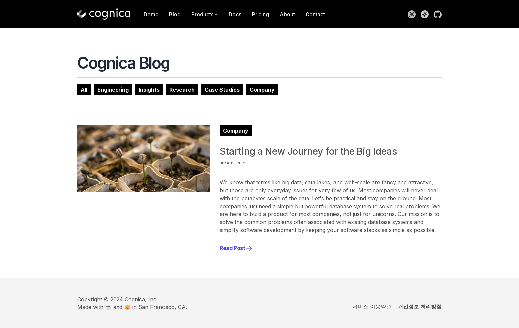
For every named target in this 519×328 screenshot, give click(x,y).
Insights (149, 89)
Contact (315, 14)
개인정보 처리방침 (420, 306)
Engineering (113, 89)
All (84, 89)
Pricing (260, 14)
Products (204, 14)
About (287, 14)
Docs (235, 14)
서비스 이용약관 (372, 306)
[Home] (103, 14)
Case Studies (222, 89)
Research (182, 89)
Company (262, 89)
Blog (175, 14)
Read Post (236, 248)
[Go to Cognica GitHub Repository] (438, 14)
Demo (151, 14)
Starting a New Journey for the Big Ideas (308, 151)
